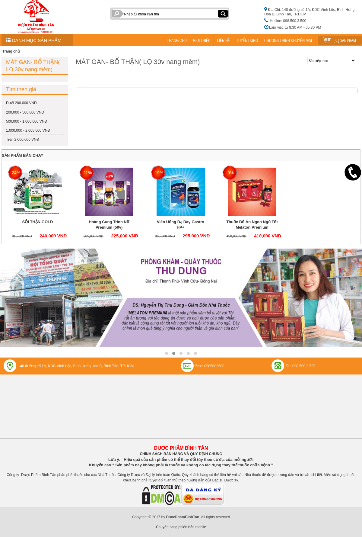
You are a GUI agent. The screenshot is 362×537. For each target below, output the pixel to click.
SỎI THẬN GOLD (37, 222)
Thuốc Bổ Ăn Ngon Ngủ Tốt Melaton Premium (252, 225)
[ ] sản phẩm (339, 39)
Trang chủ (11, 51)
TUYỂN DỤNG (247, 40)
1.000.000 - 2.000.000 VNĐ (28, 130)
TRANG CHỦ (177, 40)
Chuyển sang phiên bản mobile (181, 527)
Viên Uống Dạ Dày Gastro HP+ (180, 225)
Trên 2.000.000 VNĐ (22, 139)
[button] (166, 353)
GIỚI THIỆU (202, 40)
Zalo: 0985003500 (209, 366)
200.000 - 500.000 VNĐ (25, 112)
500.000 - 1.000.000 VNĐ (26, 121)
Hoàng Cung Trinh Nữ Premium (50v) (109, 225)
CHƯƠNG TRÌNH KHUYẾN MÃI (288, 40)
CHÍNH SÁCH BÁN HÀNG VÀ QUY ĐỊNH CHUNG (181, 454)
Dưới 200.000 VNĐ (21, 103)
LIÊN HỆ (223, 40)
